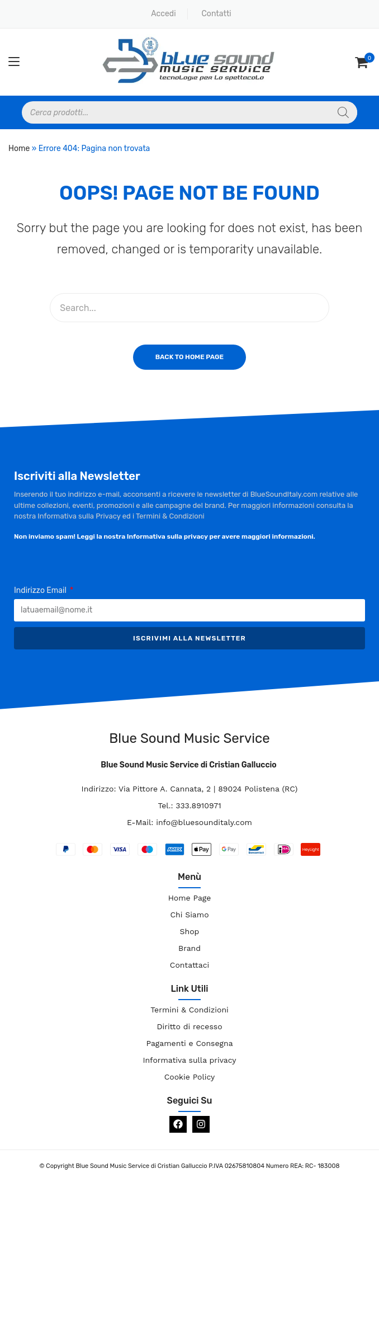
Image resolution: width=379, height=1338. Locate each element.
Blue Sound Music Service (189, 738)
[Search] (343, 112)
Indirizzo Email (41, 590)
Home (19, 148)
